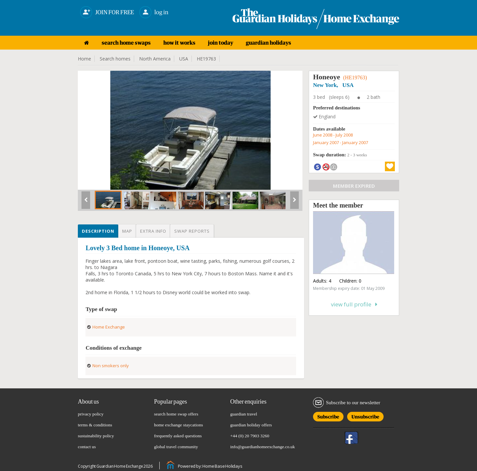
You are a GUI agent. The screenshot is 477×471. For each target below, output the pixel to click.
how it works (179, 42)
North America (155, 59)
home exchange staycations (178, 424)
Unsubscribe (365, 415)
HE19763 (206, 59)
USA (183, 59)
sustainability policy (96, 435)
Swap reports (192, 231)
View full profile (354, 304)
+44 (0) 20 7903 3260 (249, 435)
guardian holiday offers (251, 424)
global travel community (176, 446)
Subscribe (328, 415)
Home (84, 59)
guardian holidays (268, 42)
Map (127, 231)
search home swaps (126, 42)
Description (98, 231)
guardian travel (243, 414)
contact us (87, 446)
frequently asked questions (178, 435)
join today (220, 42)
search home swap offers (176, 414)
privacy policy (91, 414)
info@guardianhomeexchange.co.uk (262, 446)
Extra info (153, 231)
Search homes (115, 59)
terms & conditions (95, 424)
